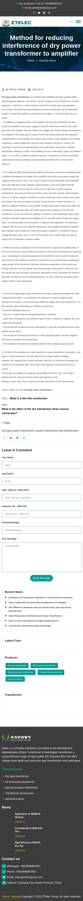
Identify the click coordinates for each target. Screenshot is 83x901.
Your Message (10, 538)
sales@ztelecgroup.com (44, 8)
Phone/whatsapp (10, 522)
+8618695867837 (53, 3)
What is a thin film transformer (29, 398)
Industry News (47, 60)
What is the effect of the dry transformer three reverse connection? (35, 411)
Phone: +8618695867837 (19, 871)
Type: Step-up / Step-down (15, 490)
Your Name (8, 457)
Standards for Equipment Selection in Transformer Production (40, 597)
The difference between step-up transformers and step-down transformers (39, 609)
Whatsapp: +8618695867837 (21, 866)
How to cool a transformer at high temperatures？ (34, 621)
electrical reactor (15, 679)
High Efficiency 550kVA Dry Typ (27, 844)
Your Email (8, 473)
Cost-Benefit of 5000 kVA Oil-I (28, 830)
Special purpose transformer (20, 672)
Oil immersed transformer (44, 665)
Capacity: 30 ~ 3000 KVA (14, 506)
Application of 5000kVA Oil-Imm (27, 815)
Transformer (12, 769)
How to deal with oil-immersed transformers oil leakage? (37, 602)
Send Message (41, 578)
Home (30, 60)
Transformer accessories (51, 672)
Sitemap (16, 896)
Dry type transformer (17, 665)
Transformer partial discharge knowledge (29, 625)
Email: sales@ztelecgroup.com (22, 877)
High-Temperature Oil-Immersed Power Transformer (35, 616)
